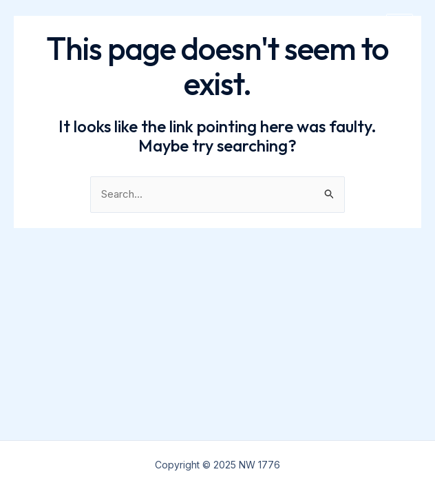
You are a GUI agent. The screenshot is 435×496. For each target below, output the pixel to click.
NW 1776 (57, 27)
